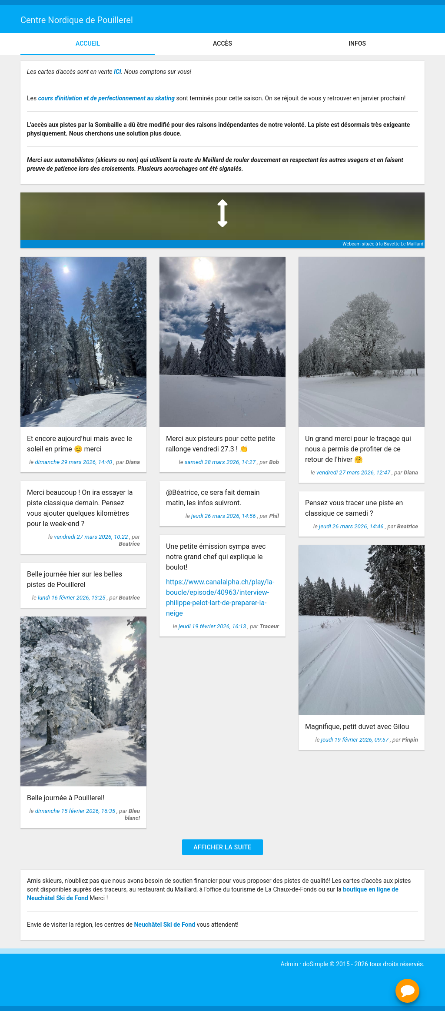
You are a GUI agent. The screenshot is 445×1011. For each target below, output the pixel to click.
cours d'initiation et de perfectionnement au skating (106, 98)
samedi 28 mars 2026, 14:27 (221, 462)
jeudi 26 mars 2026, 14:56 (224, 516)
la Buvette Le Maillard (401, 244)
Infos (357, 43)
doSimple (316, 964)
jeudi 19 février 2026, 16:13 (213, 626)
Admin (289, 964)
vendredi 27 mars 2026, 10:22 (91, 537)
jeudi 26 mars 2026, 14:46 (352, 526)
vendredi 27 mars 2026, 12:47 (354, 472)
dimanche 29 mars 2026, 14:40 (74, 462)
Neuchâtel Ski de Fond (164, 924)
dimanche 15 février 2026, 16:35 (76, 811)
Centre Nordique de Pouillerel (76, 20)
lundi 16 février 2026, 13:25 (72, 597)
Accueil (88, 43)
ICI (117, 71)
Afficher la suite (222, 847)
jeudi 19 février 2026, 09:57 (355, 739)
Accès (222, 43)
